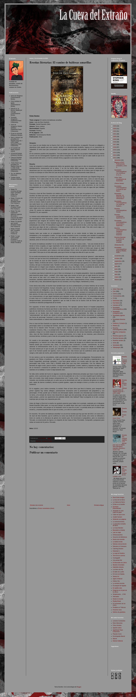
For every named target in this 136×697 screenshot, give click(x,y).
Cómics (115, 294)
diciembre (118, 160)
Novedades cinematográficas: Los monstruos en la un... (120, 172)
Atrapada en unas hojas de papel (118, 511)
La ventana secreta (118, 583)
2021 (115, 134)
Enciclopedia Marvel (119, 636)
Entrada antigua (99, 505)
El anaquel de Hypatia (119, 585)
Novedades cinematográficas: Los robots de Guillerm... (120, 203)
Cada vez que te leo (119, 514)
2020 (115, 136)
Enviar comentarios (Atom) (46, 508)
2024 (115, 126)
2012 (115, 158)
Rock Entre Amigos (118, 497)
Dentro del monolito (119, 539)
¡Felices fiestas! (119, 183)
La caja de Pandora (119, 553)
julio (116, 266)
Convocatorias (117, 296)
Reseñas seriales (118, 340)
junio (116, 269)
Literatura (38, 441)
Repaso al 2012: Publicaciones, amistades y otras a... (120, 165)
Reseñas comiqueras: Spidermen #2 (119, 216)
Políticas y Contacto (119, 323)
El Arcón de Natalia (118, 574)
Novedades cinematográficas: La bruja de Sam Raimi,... (120, 188)
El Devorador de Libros (120, 562)
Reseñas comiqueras (119, 332)
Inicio (68, 505)
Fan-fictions (116, 303)
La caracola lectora (118, 521)
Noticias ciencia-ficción (119, 544)
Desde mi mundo (118, 599)
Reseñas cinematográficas (118, 328)
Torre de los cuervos (119, 555)
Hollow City (116, 581)
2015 (115, 150)
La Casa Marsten (118, 528)
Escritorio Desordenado (117, 507)
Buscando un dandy (119, 530)
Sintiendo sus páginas (119, 519)
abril (116, 274)
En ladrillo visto (117, 588)
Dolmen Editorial (118, 641)
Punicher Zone (117, 610)
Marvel (115, 638)
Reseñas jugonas (118, 336)
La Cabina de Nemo (119, 502)
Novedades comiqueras (116, 312)
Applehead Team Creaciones (118, 630)
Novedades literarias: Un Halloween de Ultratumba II (119, 196)
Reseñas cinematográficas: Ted (124, 360)
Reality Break (117, 601)
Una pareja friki (117, 560)
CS (114, 298)
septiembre (118, 261)
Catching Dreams (118, 548)
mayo (117, 272)
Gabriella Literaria (118, 567)
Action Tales (116, 289)
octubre (117, 258)
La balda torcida (117, 542)
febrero (117, 279)
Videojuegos (116, 347)
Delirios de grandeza (119, 612)
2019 (115, 139)
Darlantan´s (116, 551)
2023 (115, 128)
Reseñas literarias (47, 441)
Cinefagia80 (116, 558)
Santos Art (116, 576)
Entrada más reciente (36, 505)
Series (115, 343)
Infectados (116, 596)
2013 (115, 155)
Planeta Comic (117, 634)
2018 (115, 142)
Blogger (78, 687)
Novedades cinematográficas (118, 308)
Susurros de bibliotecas (120, 537)
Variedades (116, 345)
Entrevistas (116, 300)
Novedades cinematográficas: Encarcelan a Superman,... (120, 223)
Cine (114, 291)
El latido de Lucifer (118, 572)
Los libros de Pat (118, 569)
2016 (115, 147)
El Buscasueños (118, 535)
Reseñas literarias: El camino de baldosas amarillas (120, 240)
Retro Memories (117, 623)
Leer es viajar (117, 532)
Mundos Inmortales (118, 565)
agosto (117, 264)
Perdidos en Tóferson (119, 607)
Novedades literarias (119, 319)
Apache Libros (117, 628)
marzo (117, 277)
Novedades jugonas (119, 315)
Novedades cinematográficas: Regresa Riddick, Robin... (120, 250)
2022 (115, 131)
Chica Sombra (117, 625)
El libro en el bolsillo (119, 504)
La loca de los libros (119, 500)
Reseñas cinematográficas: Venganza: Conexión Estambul (120, 231)
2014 (115, 152)
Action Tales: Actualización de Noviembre (120, 179)
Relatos (115, 325)
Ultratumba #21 (119, 245)
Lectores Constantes (119, 621)
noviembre (118, 256)
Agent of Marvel (117, 579)
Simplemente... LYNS (119, 594)
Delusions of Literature (119, 546)
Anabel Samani (117, 517)
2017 (115, 144)
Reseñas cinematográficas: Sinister (120, 210)
